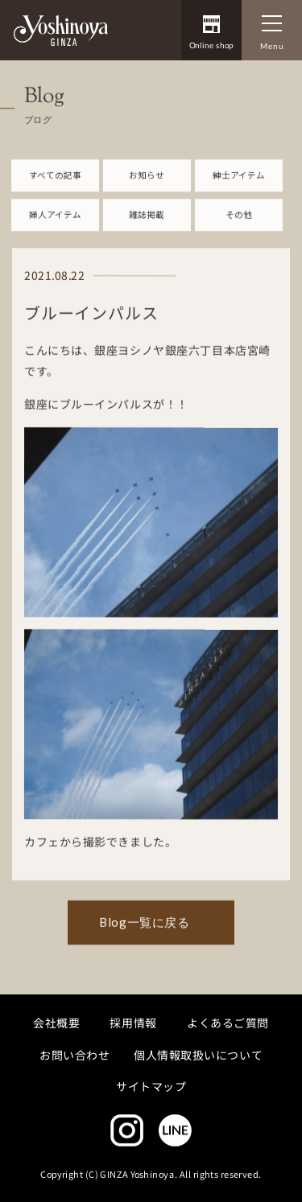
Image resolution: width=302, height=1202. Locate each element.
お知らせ (146, 181)
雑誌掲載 (146, 222)
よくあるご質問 (228, 1023)
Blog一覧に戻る (144, 929)
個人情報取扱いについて (198, 1054)
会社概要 (56, 1023)
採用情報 (133, 1023)
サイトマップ (151, 1086)
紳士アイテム (239, 181)
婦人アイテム (55, 222)
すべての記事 (55, 181)
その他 (238, 222)
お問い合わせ (74, 1054)
